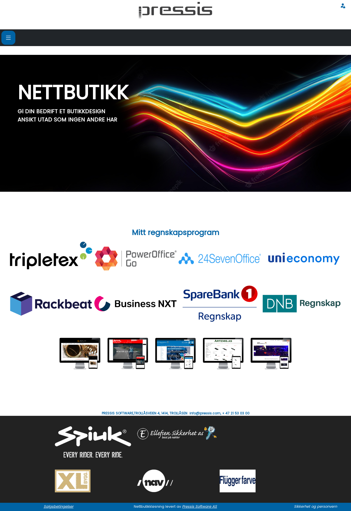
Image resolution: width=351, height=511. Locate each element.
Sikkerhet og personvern (315, 506)
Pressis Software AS (199, 506)
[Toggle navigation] (8, 38)
